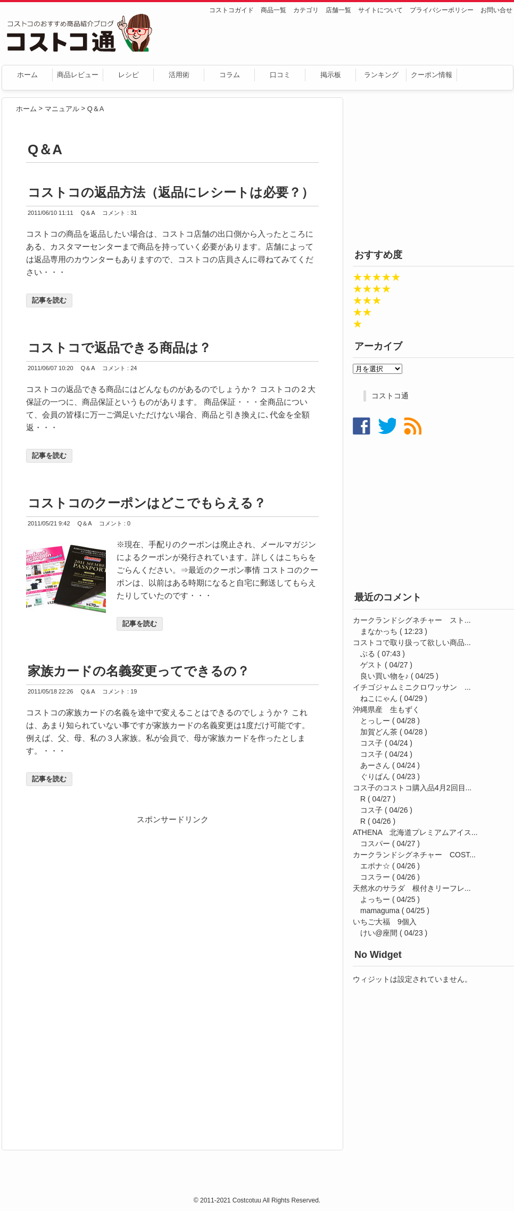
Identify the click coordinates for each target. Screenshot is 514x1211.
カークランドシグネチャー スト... (412, 620)
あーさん (375, 765)
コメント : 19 (119, 691)
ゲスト (371, 665)
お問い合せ (496, 10)
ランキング (381, 75)
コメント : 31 (119, 213)
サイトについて (380, 10)
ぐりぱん (375, 776)
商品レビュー (77, 75)
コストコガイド (231, 10)
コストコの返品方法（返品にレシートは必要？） (171, 192)
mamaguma (380, 910)
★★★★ (372, 288)
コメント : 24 (119, 368)
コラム (229, 75)
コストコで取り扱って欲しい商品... (412, 642)
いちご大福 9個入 (385, 921)
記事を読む (49, 300)
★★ (362, 312)
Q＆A (88, 213)
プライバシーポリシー (442, 10)
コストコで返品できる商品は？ (119, 347)
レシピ (128, 75)
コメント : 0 (114, 523)
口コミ (280, 75)
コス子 (371, 743)
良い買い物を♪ (384, 676)
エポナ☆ (375, 866)
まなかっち (378, 631)
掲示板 (330, 75)
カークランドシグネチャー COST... (414, 854)
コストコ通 (390, 395)
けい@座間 (378, 933)
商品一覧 (273, 10)
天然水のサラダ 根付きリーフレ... (412, 888)
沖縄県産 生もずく (386, 709)
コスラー (375, 877)
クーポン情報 (431, 75)
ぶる (367, 653)
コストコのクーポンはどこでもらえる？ (147, 503)
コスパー (375, 843)
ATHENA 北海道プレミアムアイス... (415, 832)
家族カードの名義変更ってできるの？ (139, 671)
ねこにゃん (378, 698)
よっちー (375, 899)
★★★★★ (377, 277)
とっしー (375, 720)
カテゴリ (306, 10)
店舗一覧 (338, 10)
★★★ (367, 300)
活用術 (179, 75)
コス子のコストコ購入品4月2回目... (412, 787)
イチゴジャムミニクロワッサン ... (412, 687)
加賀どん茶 (378, 732)
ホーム (27, 75)
